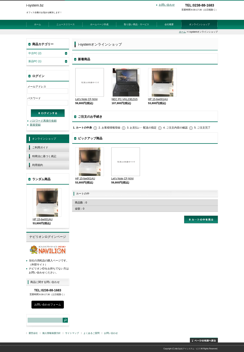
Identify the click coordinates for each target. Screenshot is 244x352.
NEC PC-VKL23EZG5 (126, 84)
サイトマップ (72, 333)
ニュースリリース (65, 24)
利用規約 (37, 164)
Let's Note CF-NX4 (89, 84)
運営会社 (33, 333)
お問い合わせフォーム (47, 304)
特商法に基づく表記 (44, 156)
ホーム (37, 24)
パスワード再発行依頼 (43, 120)
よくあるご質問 (91, 333)
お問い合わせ (167, 4)
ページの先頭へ (204, 340)
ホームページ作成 (99, 24)
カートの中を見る (201, 219)
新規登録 (35, 124)
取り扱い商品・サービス (136, 24)
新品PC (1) (34, 61)
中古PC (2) (34, 53)
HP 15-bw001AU (162, 84)
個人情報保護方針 (51, 333)
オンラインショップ (199, 24)
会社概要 (169, 24)
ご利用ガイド (40, 147)
